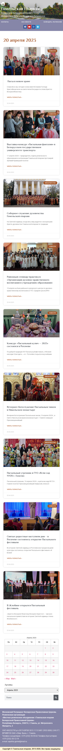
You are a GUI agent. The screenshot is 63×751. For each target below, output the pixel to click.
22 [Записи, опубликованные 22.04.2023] (46, 666)
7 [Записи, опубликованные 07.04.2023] (37, 654)
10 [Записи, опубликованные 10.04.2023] (7, 660)
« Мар (7, 679)
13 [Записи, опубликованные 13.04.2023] (30, 660)
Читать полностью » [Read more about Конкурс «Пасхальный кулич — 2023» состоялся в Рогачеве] (14, 360)
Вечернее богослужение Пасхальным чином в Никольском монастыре (31, 408)
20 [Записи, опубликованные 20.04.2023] (30, 666)
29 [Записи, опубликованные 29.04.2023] (46, 673)
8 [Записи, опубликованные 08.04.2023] (45, 654)
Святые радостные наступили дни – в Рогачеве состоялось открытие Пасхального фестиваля (31, 539)
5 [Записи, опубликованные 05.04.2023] (22, 654)
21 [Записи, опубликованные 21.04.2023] (38, 666)
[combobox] (29, 697)
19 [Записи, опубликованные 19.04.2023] (23, 666)
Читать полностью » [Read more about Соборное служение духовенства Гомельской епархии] (14, 230)
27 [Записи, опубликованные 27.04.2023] (30, 673)
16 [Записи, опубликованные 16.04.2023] (53, 660)
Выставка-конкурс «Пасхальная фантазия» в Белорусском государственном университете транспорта (31, 147)
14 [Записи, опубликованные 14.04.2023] (38, 660)
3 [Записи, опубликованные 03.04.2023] (6, 654)
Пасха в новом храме (18, 81)
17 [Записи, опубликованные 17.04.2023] (7, 666)
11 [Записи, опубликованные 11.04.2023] (15, 660)
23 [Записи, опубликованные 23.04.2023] (53, 666)
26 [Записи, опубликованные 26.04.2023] (23, 673)
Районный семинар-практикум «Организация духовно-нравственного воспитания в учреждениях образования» (30, 279)
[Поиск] (56, 697)
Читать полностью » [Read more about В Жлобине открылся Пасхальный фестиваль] (14, 624)
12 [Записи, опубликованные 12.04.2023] (23, 660)
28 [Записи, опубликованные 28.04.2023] (38, 673)
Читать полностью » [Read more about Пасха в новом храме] (14, 97)
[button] (59, 4)
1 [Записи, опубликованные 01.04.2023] (45, 648)
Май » (13, 679)
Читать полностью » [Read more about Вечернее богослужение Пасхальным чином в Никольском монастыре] (14, 426)
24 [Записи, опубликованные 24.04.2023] (7, 673)
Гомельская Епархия (20, 8)
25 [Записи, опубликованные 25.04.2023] (15, 673)
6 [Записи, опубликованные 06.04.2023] (29, 654)
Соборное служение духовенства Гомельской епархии (25, 215)
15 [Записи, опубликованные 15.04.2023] (46, 660)
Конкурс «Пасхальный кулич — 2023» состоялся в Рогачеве (27, 345)
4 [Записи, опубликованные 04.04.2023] (14, 654)
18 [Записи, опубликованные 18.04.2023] (15, 666)
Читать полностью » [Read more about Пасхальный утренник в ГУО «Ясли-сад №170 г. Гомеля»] (14, 489)
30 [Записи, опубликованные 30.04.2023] (53, 673)
